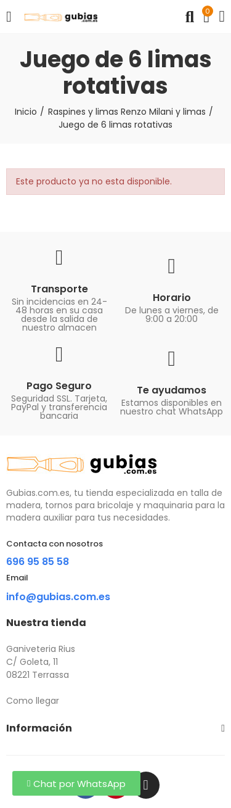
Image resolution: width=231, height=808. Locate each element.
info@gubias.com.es (58, 597)
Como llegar (32, 701)
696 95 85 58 (37, 561)
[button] (76, 783)
